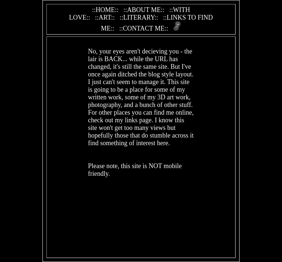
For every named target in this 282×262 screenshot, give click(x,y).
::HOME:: (105, 9)
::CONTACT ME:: (143, 28)
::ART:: (105, 17)
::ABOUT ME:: (143, 9)
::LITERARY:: (138, 17)
